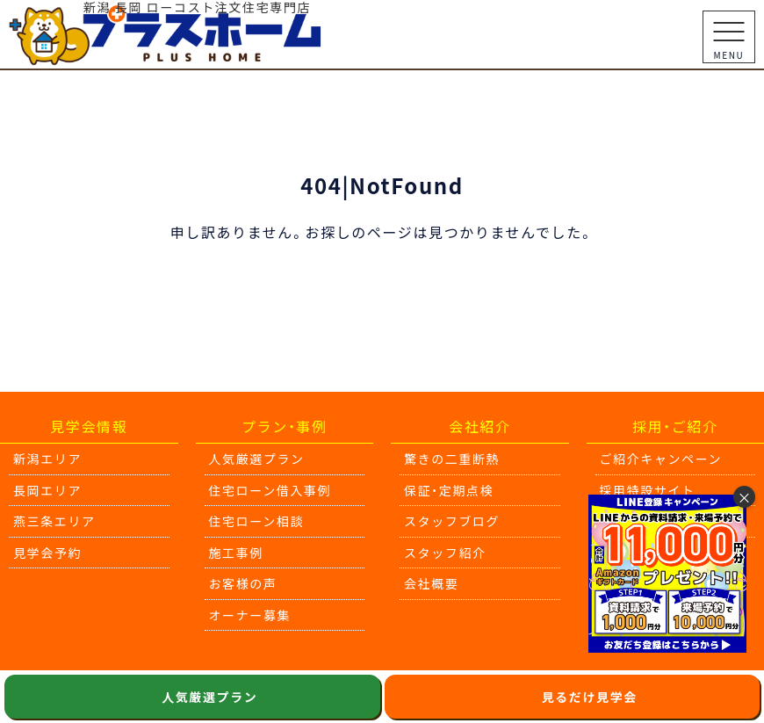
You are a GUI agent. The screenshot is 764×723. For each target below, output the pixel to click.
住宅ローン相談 (257, 521)
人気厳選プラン (257, 458)
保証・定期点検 (449, 490)
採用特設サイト (648, 490)
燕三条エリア (54, 521)
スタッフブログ (452, 521)
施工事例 (236, 552)
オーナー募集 (250, 615)
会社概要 (431, 583)
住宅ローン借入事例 (270, 490)
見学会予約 (47, 552)
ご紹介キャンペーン (661, 458)
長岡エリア (47, 490)
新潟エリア (47, 458)
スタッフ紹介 (445, 552)
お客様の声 (243, 583)
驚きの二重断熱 (452, 458)
